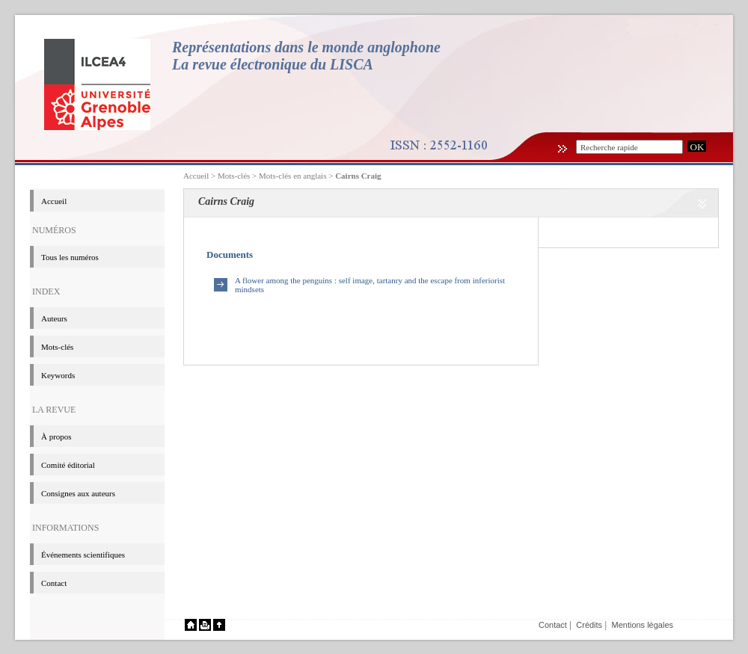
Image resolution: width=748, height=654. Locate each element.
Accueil (196, 175)
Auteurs (54, 318)
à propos (56, 436)
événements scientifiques (83, 554)
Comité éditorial (68, 464)
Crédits (589, 624)
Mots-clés (57, 346)
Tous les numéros (70, 257)
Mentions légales (642, 624)
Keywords (58, 375)
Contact (54, 583)
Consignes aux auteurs (78, 493)
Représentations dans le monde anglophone (306, 47)
